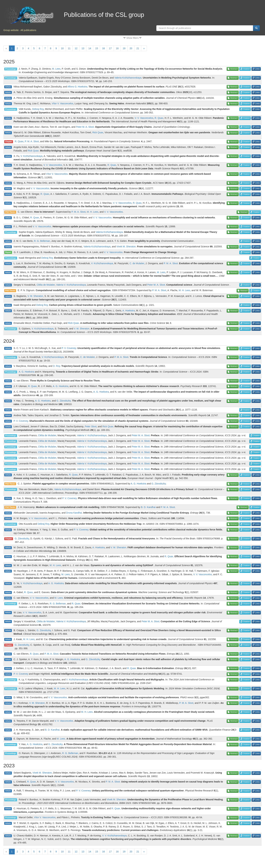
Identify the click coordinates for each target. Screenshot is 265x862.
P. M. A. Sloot (32, 141)
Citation (245, 69)
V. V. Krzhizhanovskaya (114, 835)
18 (117, 48)
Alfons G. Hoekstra (77, 86)
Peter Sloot (91, 426)
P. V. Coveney (69, 348)
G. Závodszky (63, 400)
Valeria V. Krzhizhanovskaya (71, 284)
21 (137, 48)
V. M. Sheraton (35, 296)
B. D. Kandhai (148, 507)
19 (124, 48)
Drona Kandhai (74, 512)
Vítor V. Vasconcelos (62, 103)
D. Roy (56, 366)
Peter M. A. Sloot (85, 127)
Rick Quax (97, 132)
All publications (28, 30)
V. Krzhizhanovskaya (31, 156)
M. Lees (56, 68)
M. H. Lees (92, 211)
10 (62, 48)
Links (256, 69)
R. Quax (159, 118)
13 (83, 48)
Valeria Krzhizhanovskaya (127, 77)
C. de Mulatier (136, 263)
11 (69, 48)
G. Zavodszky (22, 644)
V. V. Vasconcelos (144, 118)
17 (110, 48)
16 (103, 48)
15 (96, 48)
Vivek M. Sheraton (126, 246)
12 (76, 48)
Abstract (233, 69)
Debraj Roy (38, 109)
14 (89, 48)
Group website (11, 30)
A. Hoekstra (128, 310)
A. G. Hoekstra (26, 371)
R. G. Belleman (42, 241)
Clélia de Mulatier (46, 284)
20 (131, 48)
